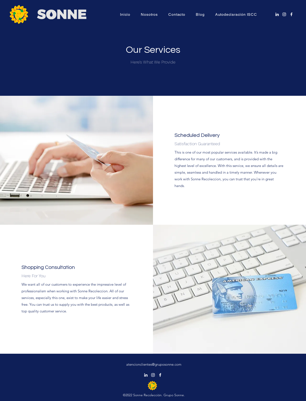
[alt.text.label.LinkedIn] (277, 14)
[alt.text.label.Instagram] (284, 14)
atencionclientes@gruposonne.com (153, 364)
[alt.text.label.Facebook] (291, 14)
